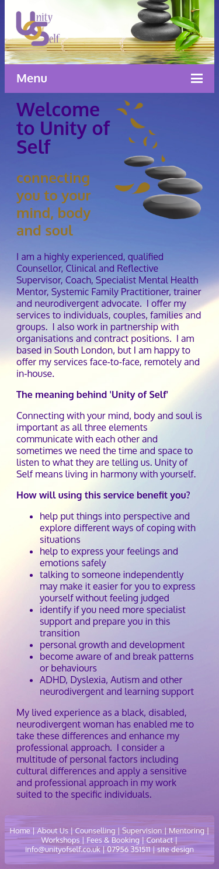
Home (20, 830)
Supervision (142, 830)
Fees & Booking (113, 839)
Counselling (95, 830)
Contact (160, 839)
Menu (31, 77)
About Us (52, 830)
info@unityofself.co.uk (62, 849)
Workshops (60, 839)
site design (174, 849)
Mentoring (186, 830)
